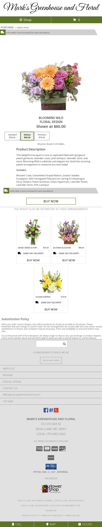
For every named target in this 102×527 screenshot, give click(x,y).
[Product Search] (51, 344)
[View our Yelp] (56, 411)
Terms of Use (72, 515)
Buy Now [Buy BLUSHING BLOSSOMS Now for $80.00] (68, 260)
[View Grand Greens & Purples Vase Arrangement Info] (33, 231)
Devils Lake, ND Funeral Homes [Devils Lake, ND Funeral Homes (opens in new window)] (35, 500)
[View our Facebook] (46, 411)
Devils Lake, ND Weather (34, 505)
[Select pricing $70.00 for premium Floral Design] (41, 136)
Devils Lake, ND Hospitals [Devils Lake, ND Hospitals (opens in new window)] (69, 500)
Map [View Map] (51, 524)
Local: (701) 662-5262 (51, 434)
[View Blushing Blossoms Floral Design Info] (69, 231)
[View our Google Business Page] (51, 411)
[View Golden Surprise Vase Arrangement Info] (51, 280)
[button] (51, 466)
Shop (25, 19)
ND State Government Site (65, 505)
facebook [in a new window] (51, 478)
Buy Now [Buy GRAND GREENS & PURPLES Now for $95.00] (33, 260)
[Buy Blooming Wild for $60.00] (51, 201)
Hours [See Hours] (85, 524)
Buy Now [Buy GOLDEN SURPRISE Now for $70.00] (51, 309)
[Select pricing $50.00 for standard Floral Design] (12, 136)
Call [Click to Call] (17, 524)
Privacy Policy (30, 515)
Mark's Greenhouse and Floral (51, 8)
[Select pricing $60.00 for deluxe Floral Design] (27, 136)
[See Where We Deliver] (51, 360)
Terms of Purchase (52, 515)
